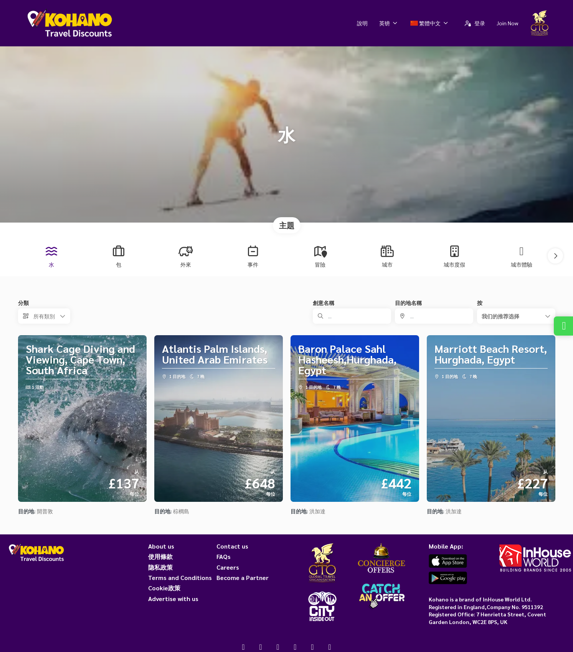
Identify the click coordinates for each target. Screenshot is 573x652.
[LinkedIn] (330, 647)
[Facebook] (243, 647)
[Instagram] (278, 647)
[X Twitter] (261, 647)
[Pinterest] (312, 647)
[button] (555, 256)
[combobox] (434, 316)
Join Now (507, 23)
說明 (362, 23)
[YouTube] (295, 647)
